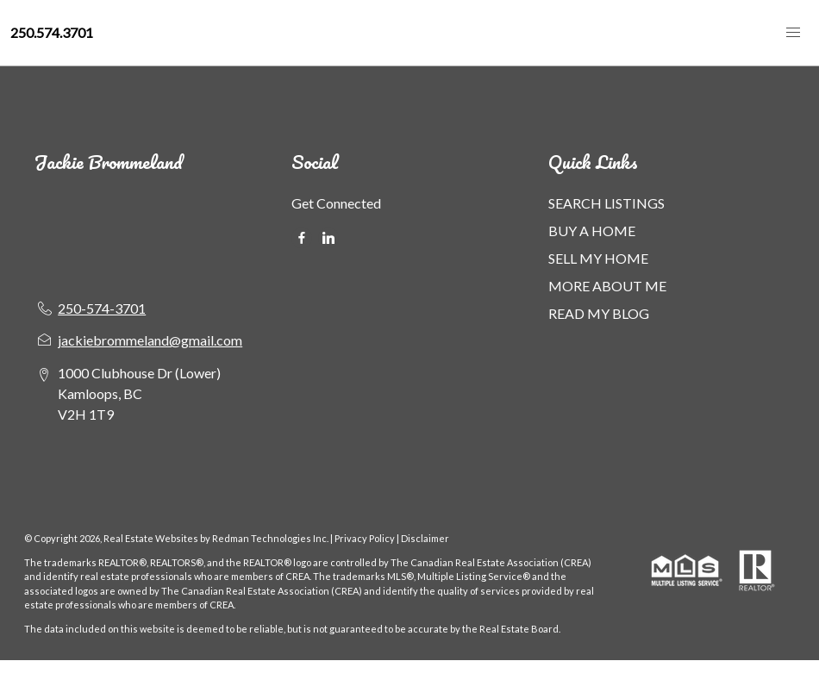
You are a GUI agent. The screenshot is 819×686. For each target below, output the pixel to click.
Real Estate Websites (151, 538)
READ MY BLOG (598, 313)
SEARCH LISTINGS (606, 203)
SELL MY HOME (598, 258)
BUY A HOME (591, 230)
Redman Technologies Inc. (271, 538)
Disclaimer (425, 538)
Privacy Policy (364, 538)
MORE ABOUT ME (607, 286)
